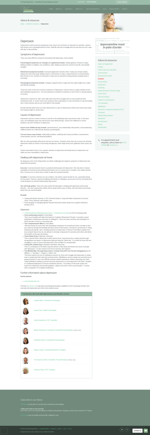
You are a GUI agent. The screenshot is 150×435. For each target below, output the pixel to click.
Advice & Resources (93, 9)
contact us (32, 286)
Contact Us (53, 428)
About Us (79, 9)
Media (59, 428)
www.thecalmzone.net (31, 281)
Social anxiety (102, 121)
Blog (105, 9)
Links (64, 428)
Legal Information (44, 428)
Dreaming (101, 88)
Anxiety (100, 67)
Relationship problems (105, 115)
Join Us (70, 428)
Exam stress (102, 93)
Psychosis (101, 112)
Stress (100, 124)
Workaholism (102, 127)
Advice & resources (33, 24)
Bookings (69, 9)
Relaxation (101, 118)
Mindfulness (102, 106)
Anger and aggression (105, 64)
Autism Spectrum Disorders (107, 70)
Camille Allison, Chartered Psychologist (47, 300)
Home (51, 9)
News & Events (114, 9)
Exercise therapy (103, 97)
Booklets (101, 79)
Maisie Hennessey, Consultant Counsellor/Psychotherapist (53, 330)
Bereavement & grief (105, 76)
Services (59, 9)
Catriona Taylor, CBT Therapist (44, 370)
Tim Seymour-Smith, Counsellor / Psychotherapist (50, 360)
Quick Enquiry (122, 2)
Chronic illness (102, 82)
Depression (102, 85)
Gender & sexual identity (106, 100)
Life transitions (103, 103)
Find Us (125, 9)
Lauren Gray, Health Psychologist (45, 310)
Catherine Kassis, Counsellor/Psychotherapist (49, 340)
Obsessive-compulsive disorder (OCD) (111, 109)
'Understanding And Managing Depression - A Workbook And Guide (46, 213)
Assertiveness (103, 73)
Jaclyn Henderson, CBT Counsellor (45, 320)
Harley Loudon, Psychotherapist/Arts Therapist (50, 350)
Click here (23, 404)
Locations (81, 2)
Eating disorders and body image (109, 90)
